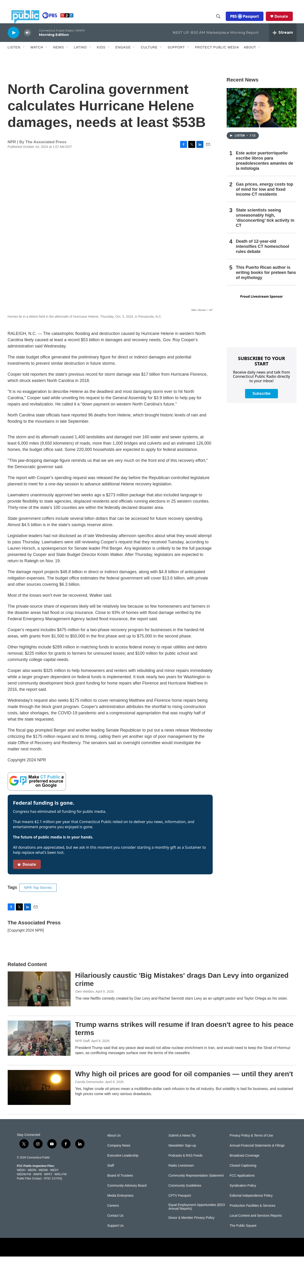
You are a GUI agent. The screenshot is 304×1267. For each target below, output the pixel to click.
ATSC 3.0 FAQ (53, 1189)
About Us (114, 1146)
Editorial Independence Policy (251, 1206)
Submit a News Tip (182, 1146)
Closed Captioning (243, 1176)
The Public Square (243, 1236)
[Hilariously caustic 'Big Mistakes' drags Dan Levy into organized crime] (39, 999)
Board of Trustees (120, 1186)
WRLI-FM (60, 1184)
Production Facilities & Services (252, 1216)
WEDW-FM (24, 1184)
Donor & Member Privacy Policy (191, 1228)
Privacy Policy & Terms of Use (251, 1146)
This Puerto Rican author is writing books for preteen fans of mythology (266, 283)
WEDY (54, 1180)
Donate (285, 21)
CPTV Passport (179, 1206)
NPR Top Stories (38, 898)
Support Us (115, 1236)
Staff (110, 1176)
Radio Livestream (181, 1176)
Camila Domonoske (89, 1092)
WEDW (43, 1180)
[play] (13, 43)
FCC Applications (242, 1186)
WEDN (32, 1180)
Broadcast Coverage (245, 1166)
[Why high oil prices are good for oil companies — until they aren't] (39, 1097)
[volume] (27, 43)
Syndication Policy (243, 1196)
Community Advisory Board (127, 1196)
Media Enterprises (120, 1206)
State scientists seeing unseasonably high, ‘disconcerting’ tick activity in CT (265, 228)
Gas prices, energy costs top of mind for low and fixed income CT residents (264, 199)
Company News (118, 1156)
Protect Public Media (217, 57)
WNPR (37, 1184)
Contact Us (115, 1226)
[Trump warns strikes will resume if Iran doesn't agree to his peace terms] (39, 1048)
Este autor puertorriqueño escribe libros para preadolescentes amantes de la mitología (264, 171)
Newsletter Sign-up (182, 1156)
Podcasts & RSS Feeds (185, 1166)
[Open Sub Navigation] (24, 58)
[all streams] (283, 43)
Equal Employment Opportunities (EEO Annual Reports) (196, 1217)
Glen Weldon (84, 1002)
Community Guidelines (184, 1196)
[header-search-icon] (222, 22)
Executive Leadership (123, 1166)
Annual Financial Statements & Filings (257, 1156)
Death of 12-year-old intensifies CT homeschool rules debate (262, 256)
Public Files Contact (29, 1189)
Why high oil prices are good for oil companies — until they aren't (184, 1084)
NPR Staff (82, 1051)
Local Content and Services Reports (256, 1226)
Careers (113, 1216)
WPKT (48, 1184)
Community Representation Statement (196, 1186)
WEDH (21, 1180)
